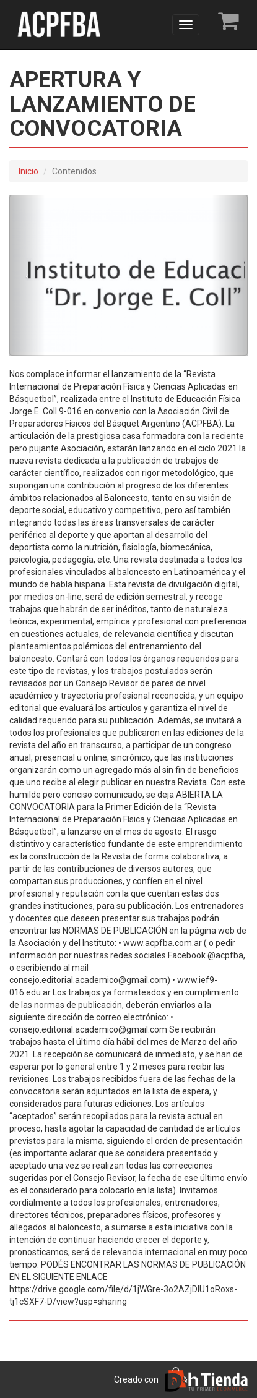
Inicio (28, 171)
